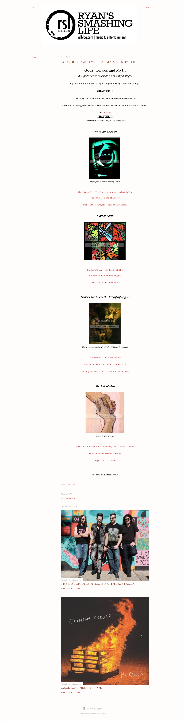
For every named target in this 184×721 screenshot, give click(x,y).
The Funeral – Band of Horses (105, 197)
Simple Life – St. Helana (105, 460)
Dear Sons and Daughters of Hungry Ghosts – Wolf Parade (105, 446)
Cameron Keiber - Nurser (81, 688)
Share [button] (35, 57)
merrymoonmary (99, 714)
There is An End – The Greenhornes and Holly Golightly (105, 192)
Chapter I (107, 112)
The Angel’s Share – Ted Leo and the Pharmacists (105, 371)
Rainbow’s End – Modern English (105, 275)
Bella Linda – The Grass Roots (105, 282)
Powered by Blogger (92, 708)
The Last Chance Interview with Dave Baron (98, 584)
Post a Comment (68, 498)
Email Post (71, 485)
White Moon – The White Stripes (105, 357)
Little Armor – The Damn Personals (104, 453)
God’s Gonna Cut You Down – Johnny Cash (105, 364)
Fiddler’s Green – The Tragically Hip (105, 270)
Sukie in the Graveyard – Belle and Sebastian (105, 204)
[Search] (148, 8)
